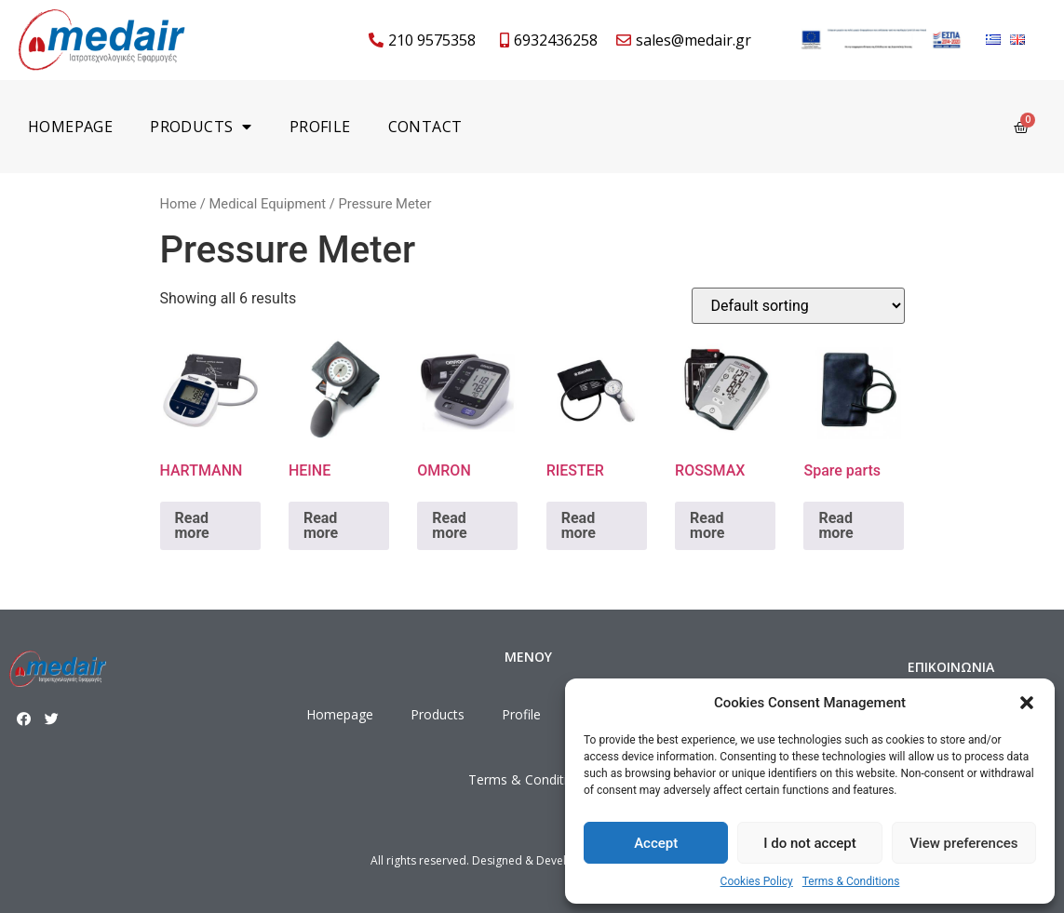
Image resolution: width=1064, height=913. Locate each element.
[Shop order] (798, 306)
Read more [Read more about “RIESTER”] (578, 525)
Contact (425, 126)
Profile (320, 126)
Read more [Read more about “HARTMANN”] (192, 525)
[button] (1026, 702)
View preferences (963, 843)
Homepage (70, 126)
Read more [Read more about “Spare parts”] (835, 525)
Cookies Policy (757, 881)
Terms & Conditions (851, 881)
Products (201, 126)
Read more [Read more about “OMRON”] (449, 525)
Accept (656, 843)
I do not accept (809, 843)
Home (178, 203)
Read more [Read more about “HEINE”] (320, 525)
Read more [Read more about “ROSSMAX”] (707, 525)
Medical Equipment (267, 203)
